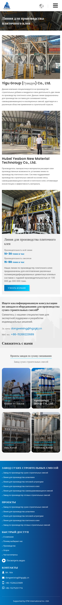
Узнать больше (17, 288)
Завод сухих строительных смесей (30, 468)
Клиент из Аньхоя (16, 399)
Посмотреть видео (16, 560)
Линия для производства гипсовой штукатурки (23, 481)
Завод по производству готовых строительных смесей (26, 495)
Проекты (9, 502)
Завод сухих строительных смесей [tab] (31, 362)
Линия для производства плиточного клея (30, 241)
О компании (8, 536)
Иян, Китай (16, 444)
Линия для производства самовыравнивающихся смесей (28, 490)
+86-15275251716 (14, 588)
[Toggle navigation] (55, 5)
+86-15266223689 (22, 334)
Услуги (6, 550)
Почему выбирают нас (13, 541)
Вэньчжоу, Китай (46, 444)
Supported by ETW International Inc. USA (31, 601)
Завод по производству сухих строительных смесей (25, 472)
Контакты (10, 567)
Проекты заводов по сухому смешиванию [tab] (31, 356)
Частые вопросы (10, 554)
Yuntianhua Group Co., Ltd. (46, 398)
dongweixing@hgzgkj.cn (26, 328)
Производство (9, 545)
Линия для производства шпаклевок (19, 477)
